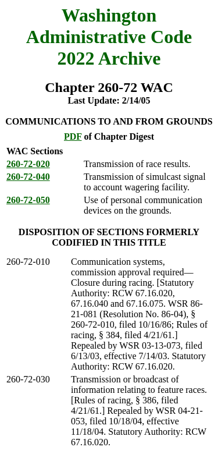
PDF (73, 136)
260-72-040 (28, 177)
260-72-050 (28, 200)
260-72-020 (28, 164)
